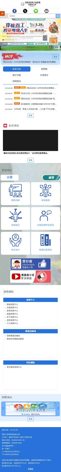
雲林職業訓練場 (13, 336)
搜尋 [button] (58, 16)
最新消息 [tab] (17, 69)
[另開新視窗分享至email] (46, 11)
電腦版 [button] (30, 469)
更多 (57, 47)
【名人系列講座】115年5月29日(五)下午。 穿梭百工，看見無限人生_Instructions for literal (27, 47)
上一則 (3, 408)
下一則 (58, 408)
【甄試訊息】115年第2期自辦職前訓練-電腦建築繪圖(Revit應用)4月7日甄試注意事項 (31, 98)
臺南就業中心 (12, 304)
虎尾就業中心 (12, 320)
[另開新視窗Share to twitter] (25, 11)
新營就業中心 (12, 311)
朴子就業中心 (12, 317)
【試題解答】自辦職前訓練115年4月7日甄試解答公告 (31, 104)
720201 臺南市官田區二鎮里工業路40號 (17, 437)
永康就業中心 (12, 308)
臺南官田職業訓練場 (15, 339)
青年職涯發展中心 (14, 367)
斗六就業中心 (12, 323)
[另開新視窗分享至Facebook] (14, 11)
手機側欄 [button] (1, 12)
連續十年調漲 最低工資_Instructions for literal (29, 47)
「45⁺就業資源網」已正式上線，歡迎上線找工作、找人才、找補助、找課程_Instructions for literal (33, 47)
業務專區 (7, 170)
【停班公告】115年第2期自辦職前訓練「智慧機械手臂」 (31, 93)
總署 (51, 177)
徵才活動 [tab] (17, 75)
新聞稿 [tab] (44, 69)
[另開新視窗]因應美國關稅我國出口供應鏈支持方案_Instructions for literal (31, 47)
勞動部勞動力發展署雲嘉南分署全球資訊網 (30, 4)
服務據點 (9, 291)
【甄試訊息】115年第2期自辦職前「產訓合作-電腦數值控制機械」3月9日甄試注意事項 (31, 62)
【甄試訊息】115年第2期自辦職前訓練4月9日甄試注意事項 (31, 88)
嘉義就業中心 (12, 314)
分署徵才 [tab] (44, 75)
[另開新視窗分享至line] (36, 11)
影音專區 (14, 125)
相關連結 (7, 397)
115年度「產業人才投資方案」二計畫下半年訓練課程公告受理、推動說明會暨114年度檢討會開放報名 (31, 109)
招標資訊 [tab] (17, 81)
